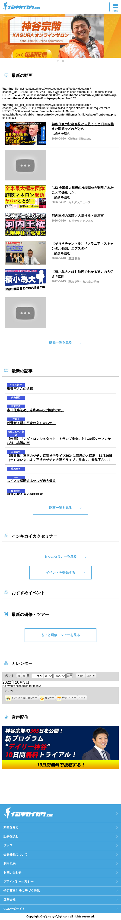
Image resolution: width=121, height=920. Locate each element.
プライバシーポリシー (18, 881)
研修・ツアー (66, 697)
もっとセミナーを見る (60, 556)
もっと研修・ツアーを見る (60, 635)
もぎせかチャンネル (80, 220)
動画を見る (11, 827)
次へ (89, 675)
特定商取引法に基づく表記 (21, 890)
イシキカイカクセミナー (21, 697)
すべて (82, 697)
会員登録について (15, 854)
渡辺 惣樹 (74, 258)
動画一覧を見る (60, 342)
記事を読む (11, 836)
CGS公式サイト (14, 909)
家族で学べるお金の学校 (83, 281)
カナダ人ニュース (79, 202)
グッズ (8, 845)
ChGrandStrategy (79, 138)
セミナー (47, 697)
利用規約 (9, 863)
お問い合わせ (12, 872)
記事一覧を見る (60, 507)
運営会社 (9, 899)
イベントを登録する (60, 572)
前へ (82, 675)
